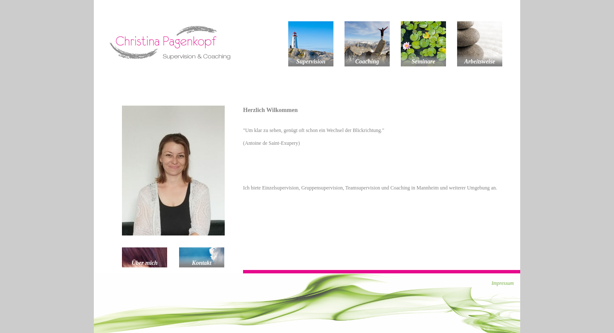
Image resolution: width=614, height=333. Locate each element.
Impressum (503, 283)
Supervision (310, 61)
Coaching (367, 61)
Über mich (144, 263)
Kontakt (201, 263)
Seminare (423, 61)
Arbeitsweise (479, 61)
